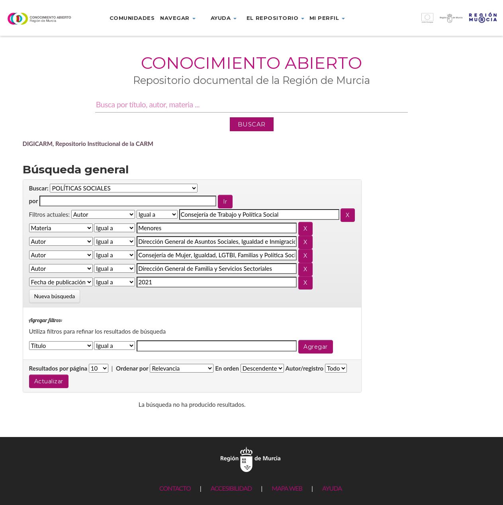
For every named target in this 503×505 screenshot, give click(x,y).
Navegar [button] (177, 18)
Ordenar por (132, 368)
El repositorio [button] (275, 18)
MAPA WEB (287, 488)
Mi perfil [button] (327, 18)
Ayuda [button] (224, 18)
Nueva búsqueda (54, 296)
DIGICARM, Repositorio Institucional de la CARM (88, 143)
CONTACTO (175, 488)
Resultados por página (58, 368)
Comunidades (132, 18)
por (33, 200)
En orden (227, 368)
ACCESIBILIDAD (231, 488)
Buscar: (39, 188)
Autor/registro (305, 368)
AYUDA (332, 488)
